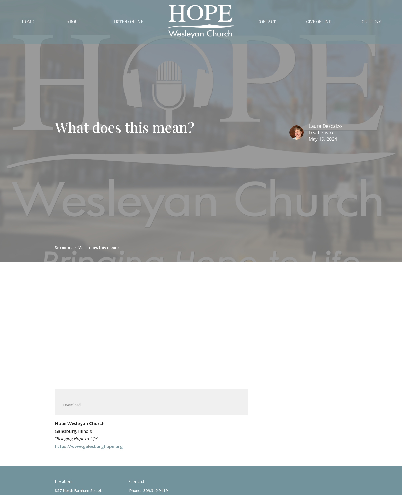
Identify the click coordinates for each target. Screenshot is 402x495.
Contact (266, 21)
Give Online (318, 21)
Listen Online (128, 21)
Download (72, 404)
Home (28, 21)
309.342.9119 (155, 490)
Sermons (63, 247)
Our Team (371, 21)
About (73, 21)
